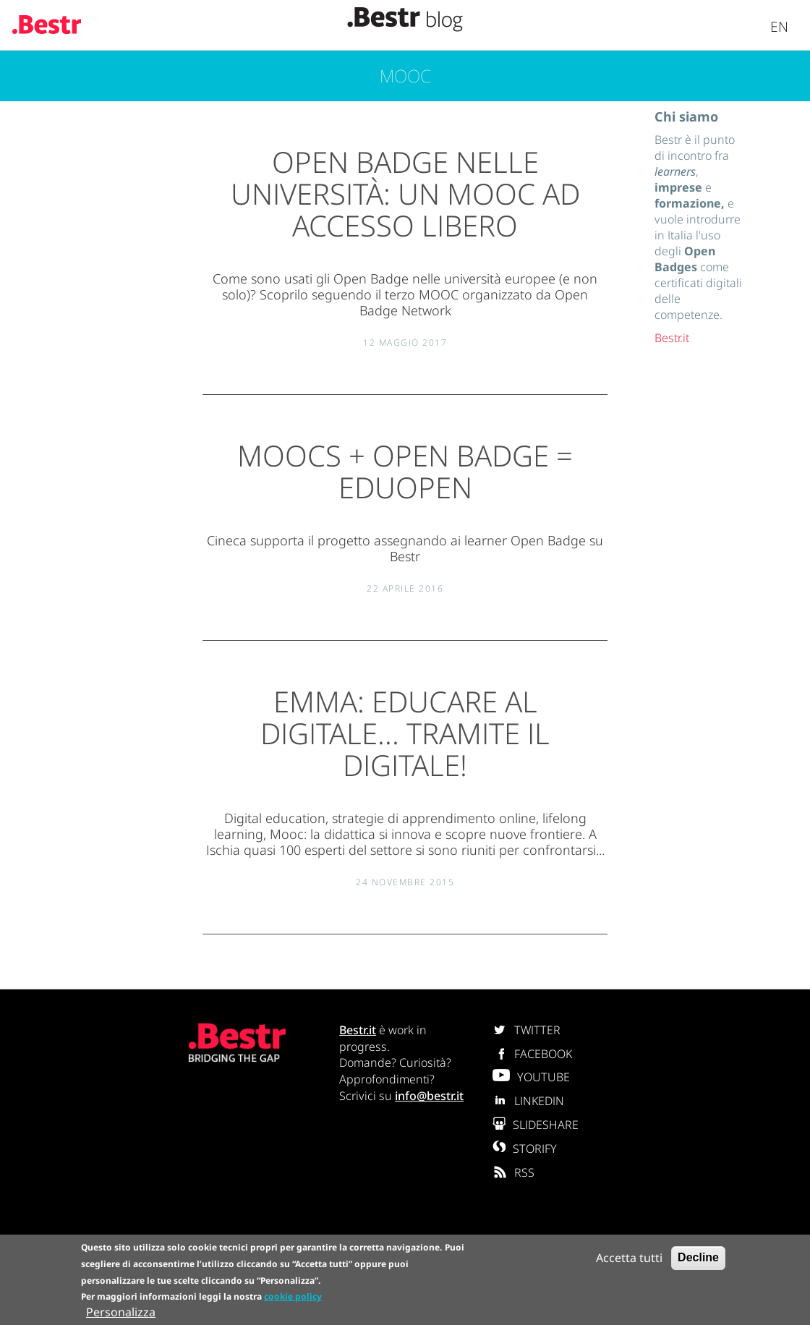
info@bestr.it (429, 1096)
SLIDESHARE (536, 1125)
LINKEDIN (528, 1101)
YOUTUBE (531, 1077)
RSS (513, 1172)
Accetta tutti (629, 1258)
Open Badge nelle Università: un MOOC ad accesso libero (405, 193)
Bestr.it (672, 338)
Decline (698, 1258)
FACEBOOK (532, 1054)
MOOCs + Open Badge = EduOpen (405, 471)
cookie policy (293, 1298)
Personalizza (120, 1313)
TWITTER (526, 1030)
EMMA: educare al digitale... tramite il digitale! (405, 733)
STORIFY (525, 1148)
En (779, 26)
